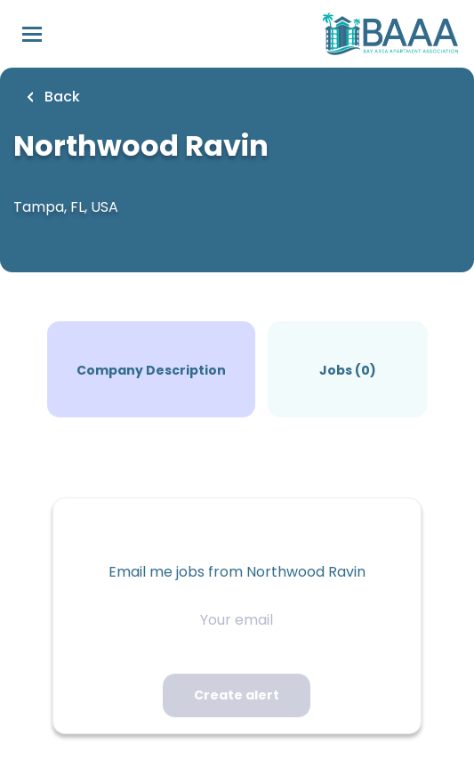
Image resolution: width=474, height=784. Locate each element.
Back (60, 96)
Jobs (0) (347, 370)
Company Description (151, 370)
